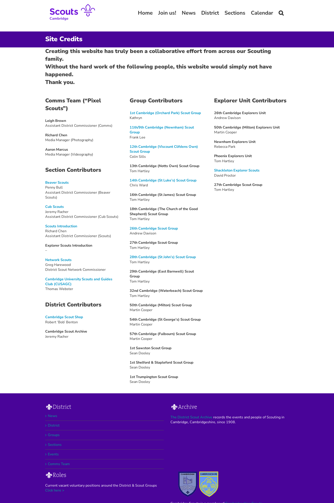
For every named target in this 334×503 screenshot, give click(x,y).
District (54, 425)
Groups (54, 435)
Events (53, 454)
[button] (281, 12)
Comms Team (59, 464)
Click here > (54, 490)
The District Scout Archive (191, 417)
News (52, 415)
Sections (55, 444)
